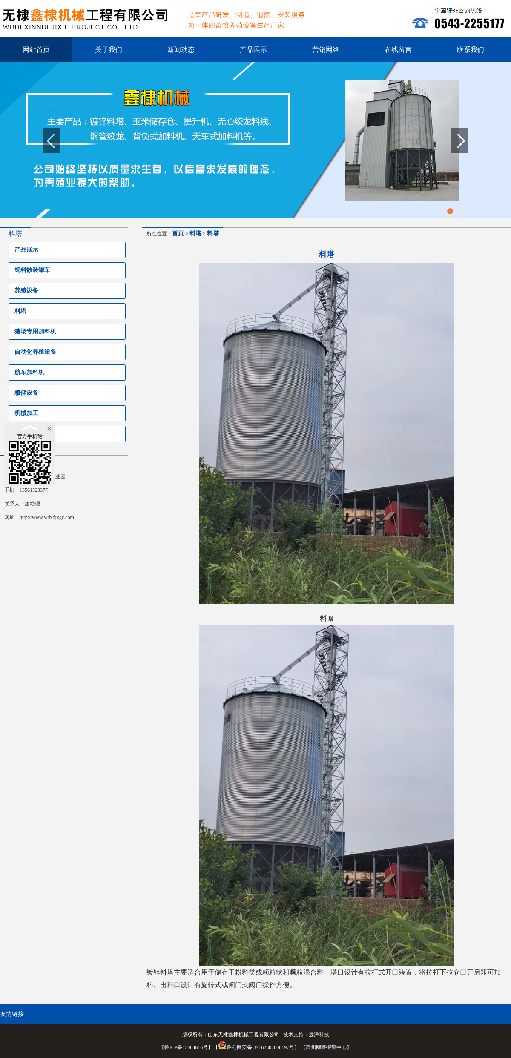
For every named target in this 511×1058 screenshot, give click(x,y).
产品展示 (253, 49)
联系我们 (470, 49)
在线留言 (398, 49)
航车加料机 (29, 372)
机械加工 (26, 413)
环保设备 (26, 433)
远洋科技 (319, 1035)
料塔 (20, 311)
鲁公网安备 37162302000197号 (256, 1047)
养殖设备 (26, 290)
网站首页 (36, 49)
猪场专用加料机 (35, 331)
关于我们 (108, 49)
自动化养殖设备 (35, 352)
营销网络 (325, 49)
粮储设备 (26, 393)
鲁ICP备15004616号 (186, 1047)
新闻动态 (181, 49)
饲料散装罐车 (32, 270)
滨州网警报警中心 (326, 1047)
